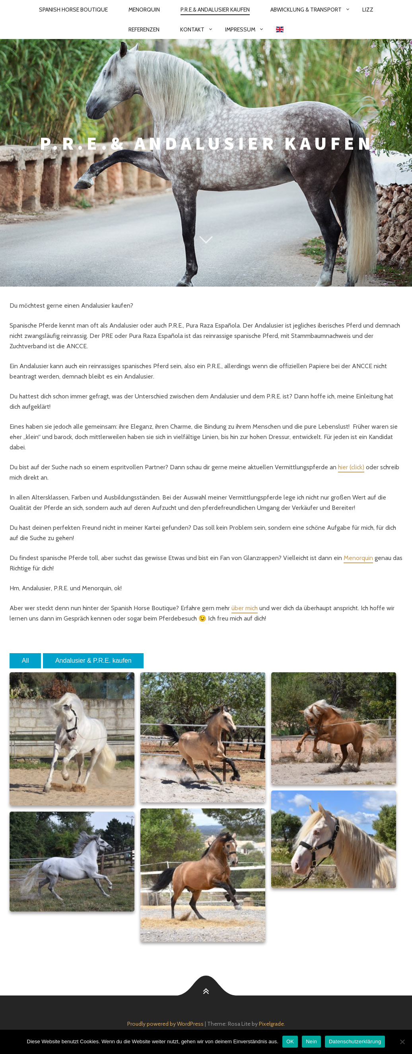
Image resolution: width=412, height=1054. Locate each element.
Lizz (367, 9)
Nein (311, 1041)
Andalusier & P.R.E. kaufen (93, 660)
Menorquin (144, 9)
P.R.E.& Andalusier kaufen (215, 9)
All (25, 660)
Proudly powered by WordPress (165, 1023)
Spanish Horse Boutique (73, 9)
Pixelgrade (271, 1023)
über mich (244, 608)
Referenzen (143, 29)
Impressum (240, 29)
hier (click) (351, 467)
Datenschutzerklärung (355, 1041)
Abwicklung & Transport (306, 9)
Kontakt (192, 29)
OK (290, 1041)
